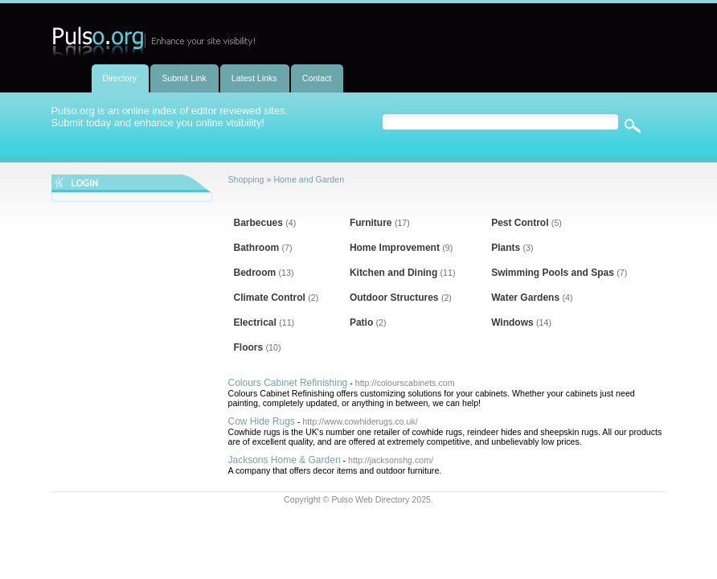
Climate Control (269, 297)
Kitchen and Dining (393, 272)
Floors (249, 347)
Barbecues (258, 222)
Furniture (371, 222)
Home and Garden (308, 179)
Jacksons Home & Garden (284, 460)
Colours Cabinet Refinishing (288, 382)
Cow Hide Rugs (261, 421)
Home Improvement (395, 247)
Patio (361, 322)
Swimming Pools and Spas (552, 272)
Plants (505, 247)
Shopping (246, 179)
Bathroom (257, 247)
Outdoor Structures (394, 297)
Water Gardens (525, 297)
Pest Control (519, 222)
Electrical (255, 322)
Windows (512, 322)
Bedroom (255, 272)
